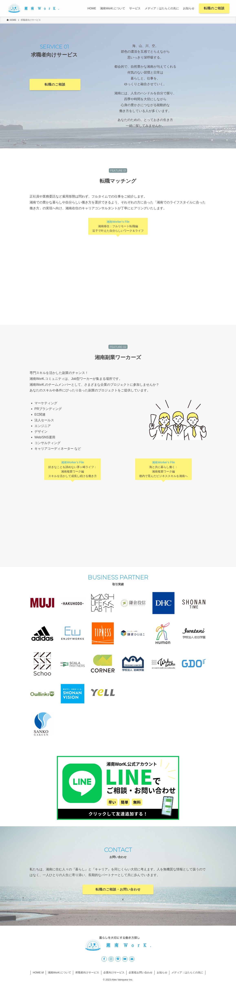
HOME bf (38, 972)
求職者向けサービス (87, 972)
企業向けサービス (114, 972)
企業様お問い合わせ (140, 972)
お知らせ (162, 972)
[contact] (132, 959)
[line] (118, 959)
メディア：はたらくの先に (187, 972)
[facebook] (104, 959)
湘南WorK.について (59, 972)
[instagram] (111, 959)
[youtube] (125, 959)
